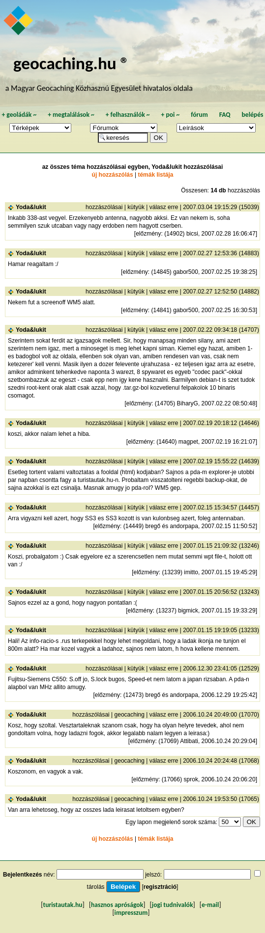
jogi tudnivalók (172, 905)
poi (170, 114)
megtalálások (71, 114)
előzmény (148, 233)
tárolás (96, 886)
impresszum (131, 912)
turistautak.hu (62, 905)
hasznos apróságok (117, 905)
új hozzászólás (112, 174)
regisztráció (160, 886)
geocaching (130, 714)
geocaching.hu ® (71, 63)
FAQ (225, 114)
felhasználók (128, 114)
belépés (253, 114)
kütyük (136, 207)
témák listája (155, 174)
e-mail (210, 905)
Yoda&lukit (31, 207)
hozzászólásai (104, 207)
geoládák (18, 114)
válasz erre (163, 207)
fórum (199, 114)
